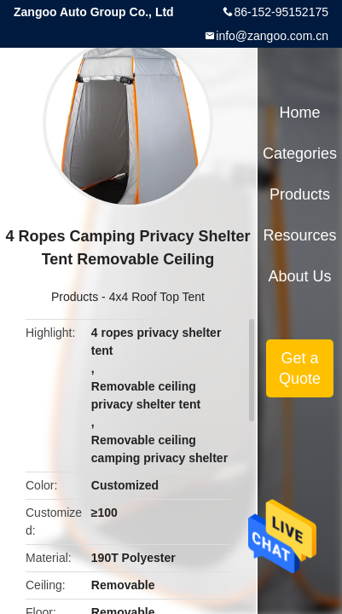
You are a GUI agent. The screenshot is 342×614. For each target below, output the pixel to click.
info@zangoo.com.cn (272, 36)
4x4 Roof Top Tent (157, 297)
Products (74, 297)
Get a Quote (300, 368)
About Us (300, 276)
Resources (300, 235)
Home (300, 112)
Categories (300, 153)
